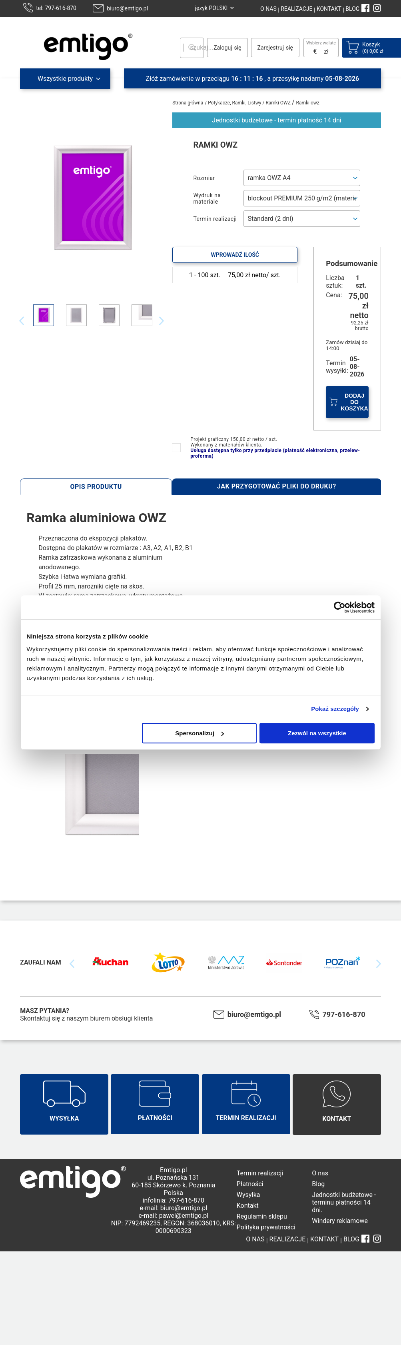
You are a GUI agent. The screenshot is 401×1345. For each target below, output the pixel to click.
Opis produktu (96, 486)
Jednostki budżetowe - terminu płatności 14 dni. (344, 1202)
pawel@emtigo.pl (183, 1215)
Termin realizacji (260, 1173)
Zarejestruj (270, 47)
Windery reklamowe (340, 1221)
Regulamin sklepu (262, 1216)
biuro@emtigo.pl (127, 8)
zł (326, 51)
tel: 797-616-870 (56, 8)
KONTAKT (328, 9)
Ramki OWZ (278, 103)
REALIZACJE (296, 9)
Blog (318, 1184)
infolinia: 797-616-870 (173, 1200)
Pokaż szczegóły (335, 708)
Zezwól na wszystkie (317, 733)
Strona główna (187, 103)
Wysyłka (248, 1195)
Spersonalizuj (199, 733)
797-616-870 (343, 1014)
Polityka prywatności (266, 1227)
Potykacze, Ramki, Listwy (235, 103)
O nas (320, 1173)
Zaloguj (222, 47)
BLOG (352, 9)
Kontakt (248, 1205)
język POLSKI (211, 8)
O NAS (268, 9)
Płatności (250, 1184)
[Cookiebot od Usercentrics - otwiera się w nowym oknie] (340, 607)
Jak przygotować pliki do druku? (276, 486)
